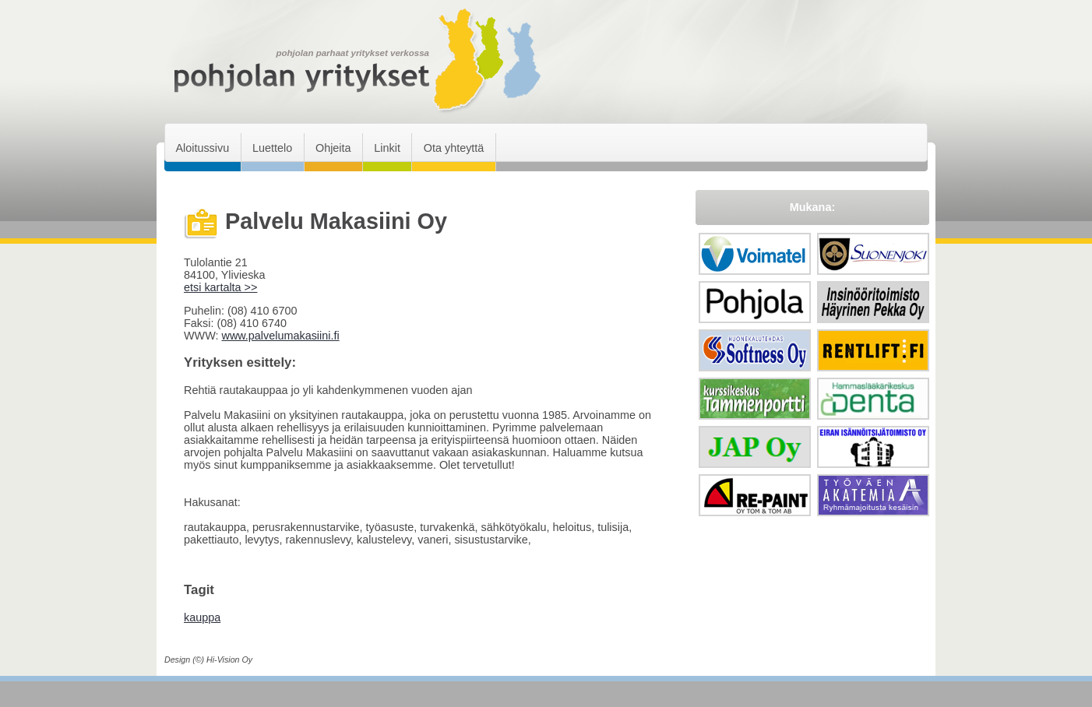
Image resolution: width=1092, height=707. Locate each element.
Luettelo (272, 148)
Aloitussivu (202, 148)
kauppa (202, 617)
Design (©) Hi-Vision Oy (208, 659)
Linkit (387, 148)
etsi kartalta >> (220, 287)
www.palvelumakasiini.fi (280, 335)
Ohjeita (333, 148)
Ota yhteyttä (454, 148)
